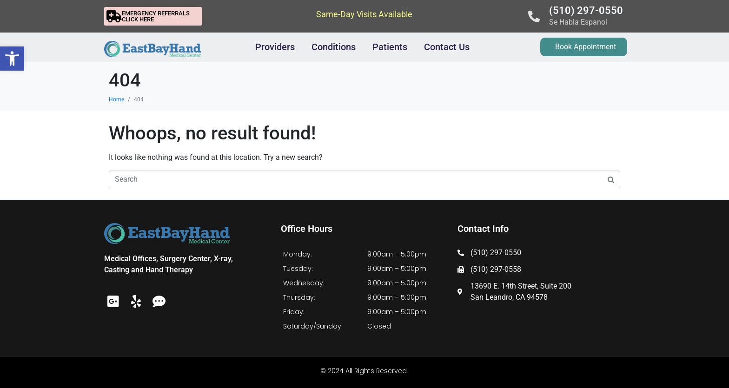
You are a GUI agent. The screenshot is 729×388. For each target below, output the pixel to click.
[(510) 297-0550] (534, 16)
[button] (12, 58)
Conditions (333, 47)
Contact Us (447, 47)
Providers (275, 47)
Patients (389, 47)
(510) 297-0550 (586, 10)
